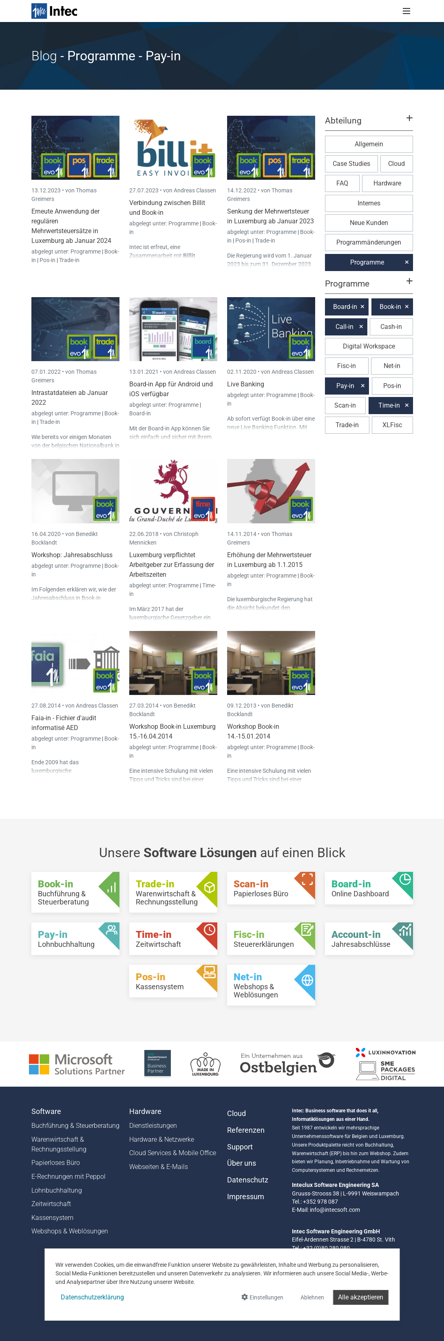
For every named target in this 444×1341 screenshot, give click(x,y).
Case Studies (351, 164)
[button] (368, 124)
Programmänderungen (368, 242)
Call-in (344, 327)
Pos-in (47, 260)
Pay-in (345, 386)
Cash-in (391, 327)
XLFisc (392, 425)
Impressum (245, 1197)
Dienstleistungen (153, 1125)
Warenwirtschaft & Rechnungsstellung (58, 1144)
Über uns (241, 1163)
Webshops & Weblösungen (69, 1231)
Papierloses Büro (55, 1163)
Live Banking (245, 384)
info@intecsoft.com (335, 1209)
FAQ (342, 183)
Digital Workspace (369, 346)
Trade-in (69, 260)
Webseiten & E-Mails (158, 1167)
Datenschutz (247, 1180)
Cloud (396, 164)
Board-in (140, 413)
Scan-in (345, 405)
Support (240, 1147)
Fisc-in (346, 366)
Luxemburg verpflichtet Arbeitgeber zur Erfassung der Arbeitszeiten (171, 564)
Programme (86, 251)
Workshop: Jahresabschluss (72, 555)
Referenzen (246, 1130)
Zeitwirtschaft (51, 1204)
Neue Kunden (369, 223)
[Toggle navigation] (406, 11)
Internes (369, 203)
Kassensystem (52, 1218)
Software (46, 1111)
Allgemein (369, 144)
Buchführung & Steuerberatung (75, 1125)
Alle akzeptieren (360, 1297)
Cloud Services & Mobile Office (172, 1153)
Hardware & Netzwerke (161, 1139)
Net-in (392, 366)
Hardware (387, 183)
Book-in (390, 307)
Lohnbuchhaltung (56, 1190)
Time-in (389, 405)
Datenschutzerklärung (92, 1297)
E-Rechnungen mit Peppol (68, 1176)
